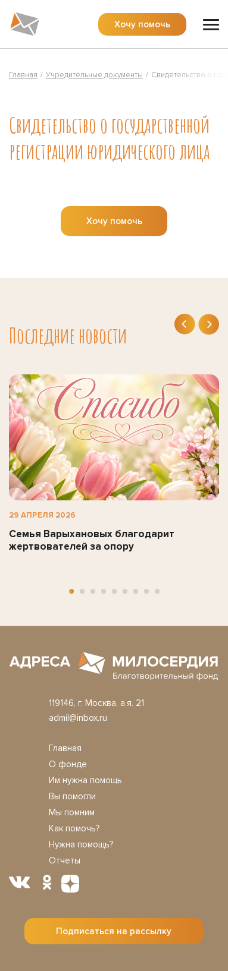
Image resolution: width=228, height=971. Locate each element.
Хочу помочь (142, 24)
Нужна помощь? (81, 844)
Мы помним (72, 812)
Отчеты (64, 860)
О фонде (68, 764)
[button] (71, 591)
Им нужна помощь (85, 780)
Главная (65, 748)
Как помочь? (74, 828)
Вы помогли (72, 796)
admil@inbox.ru (78, 718)
